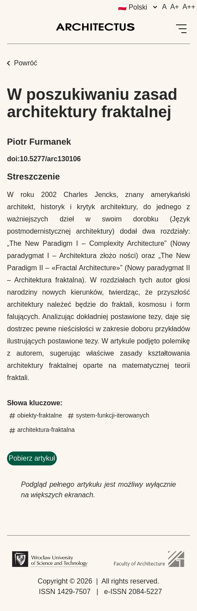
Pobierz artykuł (32, 458)
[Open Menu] (181, 29)
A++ (189, 6)
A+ (174, 6)
